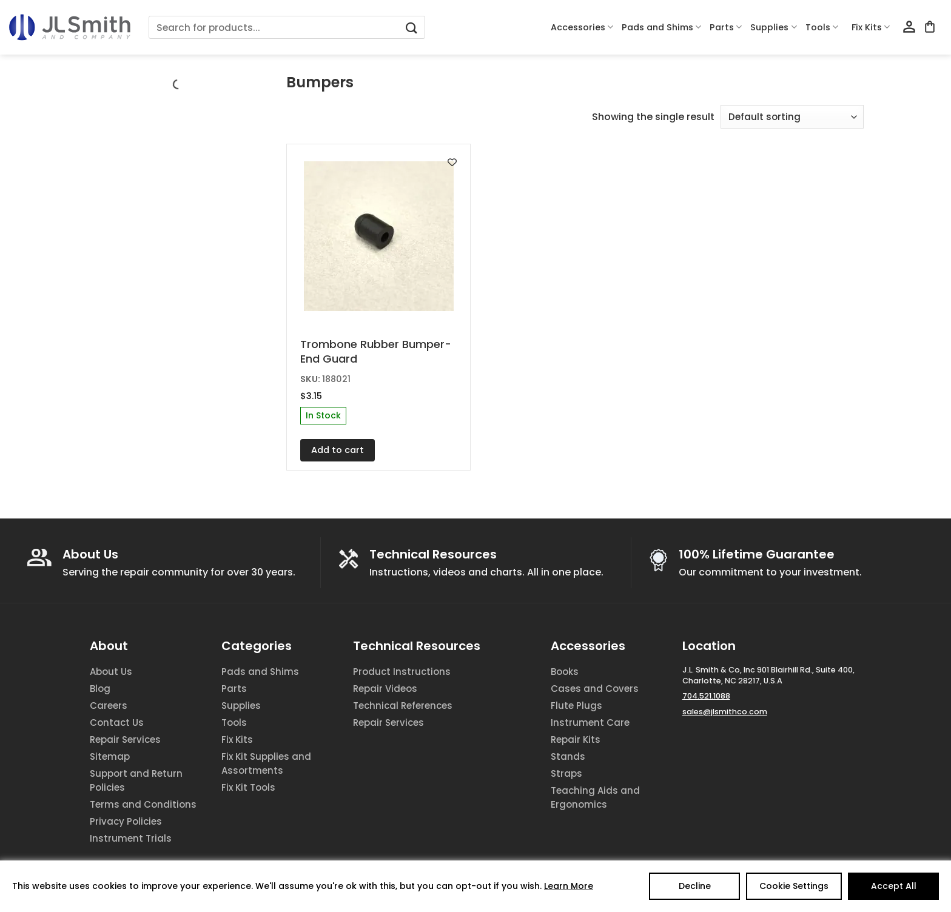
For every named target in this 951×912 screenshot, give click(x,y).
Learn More (568, 886)
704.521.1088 (706, 696)
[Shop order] (792, 117)
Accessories (582, 27)
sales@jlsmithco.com (724, 711)
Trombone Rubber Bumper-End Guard (375, 351)
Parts (726, 27)
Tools (821, 27)
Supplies (773, 27)
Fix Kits (871, 27)
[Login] (909, 27)
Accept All (893, 886)
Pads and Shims (661, 27)
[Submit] (411, 27)
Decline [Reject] (695, 886)
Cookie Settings (793, 886)
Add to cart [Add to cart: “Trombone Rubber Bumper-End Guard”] (337, 450)
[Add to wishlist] (452, 162)
